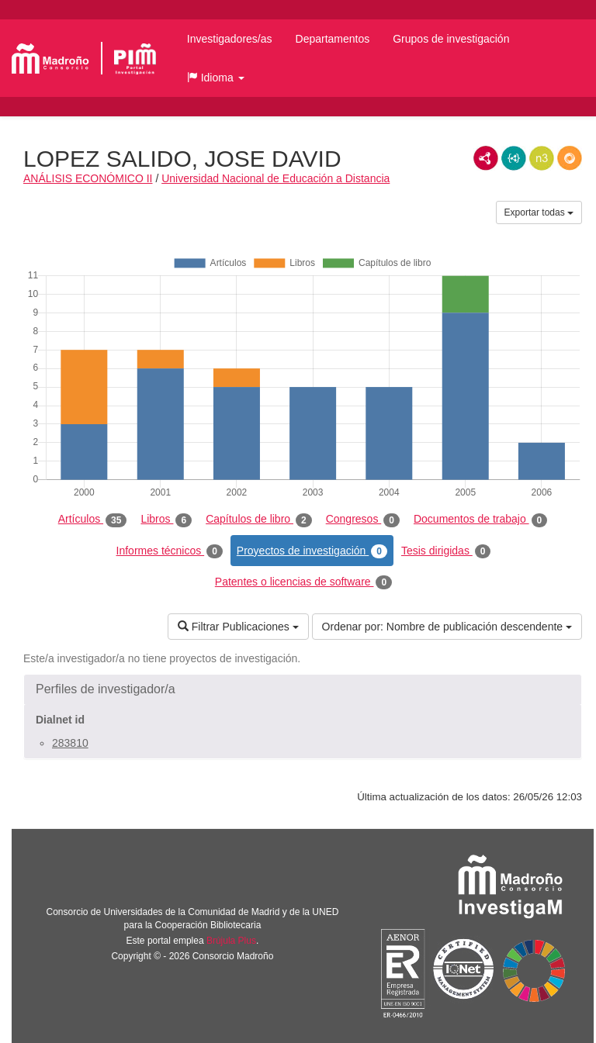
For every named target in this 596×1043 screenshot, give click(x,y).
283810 (70, 743)
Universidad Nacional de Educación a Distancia (275, 178)
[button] (215, 77)
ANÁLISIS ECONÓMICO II (87, 178)
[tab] (302, 689)
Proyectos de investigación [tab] (312, 551)
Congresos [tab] (363, 520)
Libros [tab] (166, 520)
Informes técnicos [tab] (169, 551)
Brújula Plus (231, 940)
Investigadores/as (229, 39)
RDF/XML (485, 158)
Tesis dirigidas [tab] (446, 551)
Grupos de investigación (451, 39)
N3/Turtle (541, 158)
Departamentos (333, 39)
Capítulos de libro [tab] (259, 520)
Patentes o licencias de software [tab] (303, 582)
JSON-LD (513, 158)
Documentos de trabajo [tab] (480, 520)
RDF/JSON (569, 158)
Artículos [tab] (92, 520)
